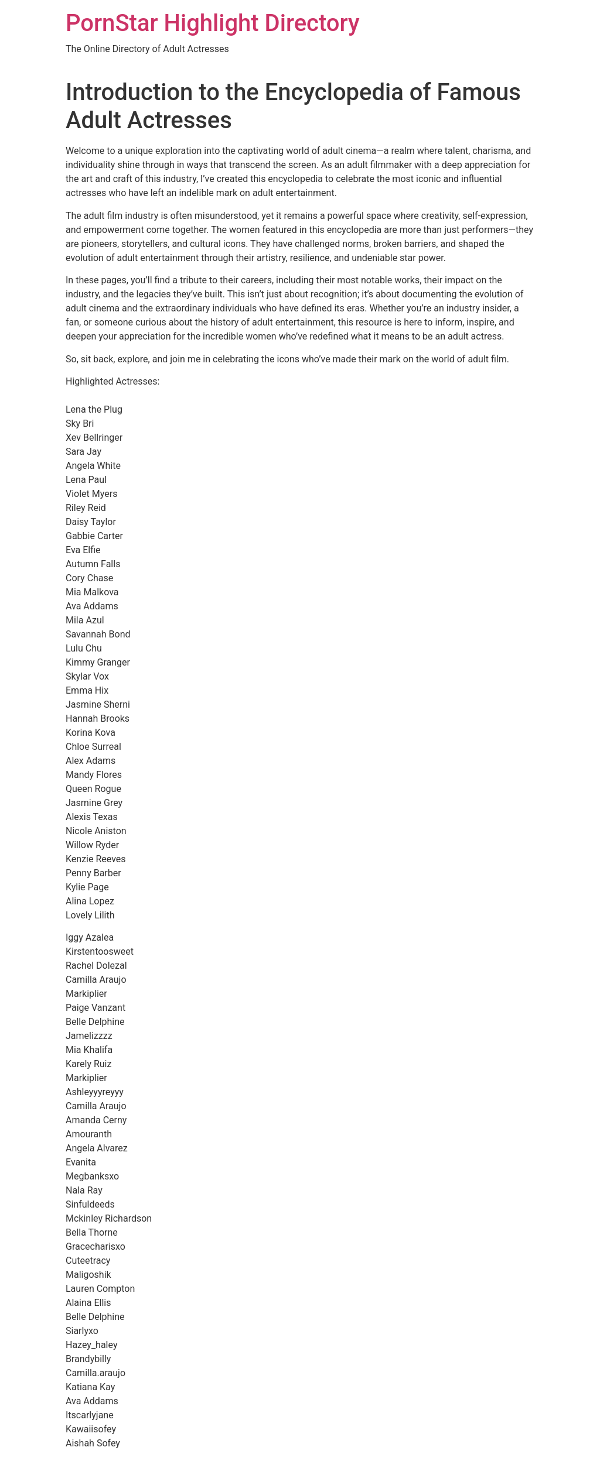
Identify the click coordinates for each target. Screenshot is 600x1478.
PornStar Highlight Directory (213, 23)
